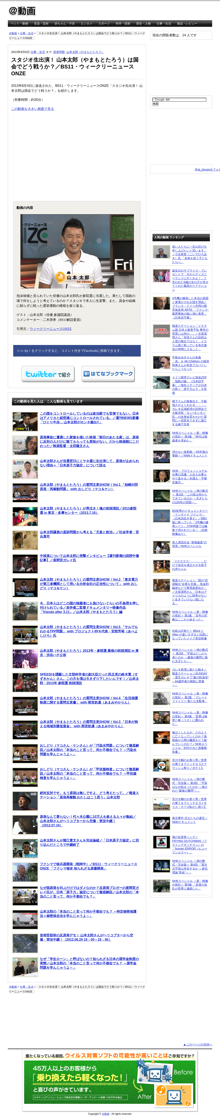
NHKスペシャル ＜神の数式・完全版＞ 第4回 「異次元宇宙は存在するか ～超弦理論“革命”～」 (180, 866)
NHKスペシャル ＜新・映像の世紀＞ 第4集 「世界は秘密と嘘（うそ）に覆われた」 (180, 718)
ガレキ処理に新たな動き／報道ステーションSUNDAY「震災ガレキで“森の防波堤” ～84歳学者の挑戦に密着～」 (181, 677)
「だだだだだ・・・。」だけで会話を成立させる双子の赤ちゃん (180, 566)
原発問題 (59, 52)
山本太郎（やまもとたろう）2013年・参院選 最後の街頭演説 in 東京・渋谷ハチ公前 (75, 659)
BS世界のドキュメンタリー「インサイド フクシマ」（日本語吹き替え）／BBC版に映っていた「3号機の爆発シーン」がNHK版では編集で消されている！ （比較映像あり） (180, 522)
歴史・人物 (143, 23)
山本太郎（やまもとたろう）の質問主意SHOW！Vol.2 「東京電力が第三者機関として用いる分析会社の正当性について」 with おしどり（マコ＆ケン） (75, 588)
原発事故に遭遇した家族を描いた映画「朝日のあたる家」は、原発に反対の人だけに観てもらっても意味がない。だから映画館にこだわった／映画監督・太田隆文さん (75, 445)
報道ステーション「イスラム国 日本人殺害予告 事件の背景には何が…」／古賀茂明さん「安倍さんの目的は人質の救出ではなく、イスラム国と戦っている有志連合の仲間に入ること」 (180, 337)
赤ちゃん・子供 (64, 23)
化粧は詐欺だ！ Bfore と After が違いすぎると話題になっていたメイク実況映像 (180, 636)
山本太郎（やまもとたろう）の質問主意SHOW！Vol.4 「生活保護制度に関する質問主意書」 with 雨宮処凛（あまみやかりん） (75, 706)
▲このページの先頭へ (197, 1044)
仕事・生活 (164, 23)
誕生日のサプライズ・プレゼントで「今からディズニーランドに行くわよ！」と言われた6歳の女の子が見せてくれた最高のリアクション (180, 280)
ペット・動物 (19, 23)
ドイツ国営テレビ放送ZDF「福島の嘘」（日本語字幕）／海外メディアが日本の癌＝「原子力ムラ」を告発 (180, 384)
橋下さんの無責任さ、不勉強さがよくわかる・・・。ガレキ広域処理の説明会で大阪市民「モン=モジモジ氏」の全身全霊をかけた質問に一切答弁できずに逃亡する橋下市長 (180, 412)
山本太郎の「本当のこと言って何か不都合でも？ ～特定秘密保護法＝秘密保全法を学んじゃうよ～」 (74, 920)
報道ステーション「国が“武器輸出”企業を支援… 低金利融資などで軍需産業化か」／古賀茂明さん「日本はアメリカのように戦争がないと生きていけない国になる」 (181, 591)
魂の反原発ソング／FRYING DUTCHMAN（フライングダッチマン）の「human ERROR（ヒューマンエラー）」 (180, 844)
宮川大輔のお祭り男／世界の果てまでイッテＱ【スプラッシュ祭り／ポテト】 (180, 765)
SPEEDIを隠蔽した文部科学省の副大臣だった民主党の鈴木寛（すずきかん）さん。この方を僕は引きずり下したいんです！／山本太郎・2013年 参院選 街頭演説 (75, 682)
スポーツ (104, 23)
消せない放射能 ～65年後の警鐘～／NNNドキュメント (180, 457)
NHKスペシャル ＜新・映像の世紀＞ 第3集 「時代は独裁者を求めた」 (180, 438)
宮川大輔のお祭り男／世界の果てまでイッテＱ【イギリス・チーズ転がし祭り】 (180, 804)
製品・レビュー (187, 23)
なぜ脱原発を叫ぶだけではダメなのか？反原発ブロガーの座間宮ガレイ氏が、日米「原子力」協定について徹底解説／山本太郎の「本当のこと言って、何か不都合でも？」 (75, 896)
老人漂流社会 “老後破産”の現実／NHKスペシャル (180, 547)
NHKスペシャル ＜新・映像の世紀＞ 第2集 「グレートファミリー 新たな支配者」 (180, 699)
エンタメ (86, 23)
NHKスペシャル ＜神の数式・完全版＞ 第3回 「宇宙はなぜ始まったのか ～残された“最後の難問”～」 (180, 784)
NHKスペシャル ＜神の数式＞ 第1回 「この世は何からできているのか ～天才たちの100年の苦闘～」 (180, 496)
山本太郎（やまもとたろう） (85, 52)
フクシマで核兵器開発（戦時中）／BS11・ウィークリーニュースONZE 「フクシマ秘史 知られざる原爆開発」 (74, 872)
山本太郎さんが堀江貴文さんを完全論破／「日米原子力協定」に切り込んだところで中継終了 (75, 848)
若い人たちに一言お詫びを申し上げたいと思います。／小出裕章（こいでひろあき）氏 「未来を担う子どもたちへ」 (180, 254)
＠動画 (13, 33)
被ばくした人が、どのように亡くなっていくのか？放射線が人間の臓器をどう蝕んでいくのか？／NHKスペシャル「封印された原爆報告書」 (180, 742)
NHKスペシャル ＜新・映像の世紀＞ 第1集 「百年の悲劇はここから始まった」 (180, 617)
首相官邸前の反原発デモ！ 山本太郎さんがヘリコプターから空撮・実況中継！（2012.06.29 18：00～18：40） (72, 943)
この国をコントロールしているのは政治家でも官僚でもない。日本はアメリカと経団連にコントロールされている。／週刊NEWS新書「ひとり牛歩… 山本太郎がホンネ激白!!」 (75, 422)
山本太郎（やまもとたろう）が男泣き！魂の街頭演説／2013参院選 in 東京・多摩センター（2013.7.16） (74, 516)
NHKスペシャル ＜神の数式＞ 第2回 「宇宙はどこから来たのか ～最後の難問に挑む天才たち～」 (180, 655)
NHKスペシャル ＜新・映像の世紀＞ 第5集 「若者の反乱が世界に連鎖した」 (180, 886)
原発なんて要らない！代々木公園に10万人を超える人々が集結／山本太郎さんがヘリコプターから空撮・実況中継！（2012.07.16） (74, 825)
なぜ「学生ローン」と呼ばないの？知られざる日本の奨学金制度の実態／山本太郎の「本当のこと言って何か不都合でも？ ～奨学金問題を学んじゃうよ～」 (75, 967)
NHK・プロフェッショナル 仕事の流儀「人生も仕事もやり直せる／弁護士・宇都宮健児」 (180, 476)
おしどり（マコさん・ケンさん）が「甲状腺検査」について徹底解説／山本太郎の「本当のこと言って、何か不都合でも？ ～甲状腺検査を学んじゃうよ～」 (75, 777)
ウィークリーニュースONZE (51, 329)
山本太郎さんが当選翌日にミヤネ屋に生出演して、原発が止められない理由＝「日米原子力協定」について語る (75, 469)
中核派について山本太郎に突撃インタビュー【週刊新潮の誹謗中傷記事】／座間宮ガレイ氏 (75, 564)
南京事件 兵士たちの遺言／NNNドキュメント (180, 823)
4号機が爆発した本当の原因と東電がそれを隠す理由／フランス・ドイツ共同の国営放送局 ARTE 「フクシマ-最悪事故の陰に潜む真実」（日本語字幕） (181, 307)
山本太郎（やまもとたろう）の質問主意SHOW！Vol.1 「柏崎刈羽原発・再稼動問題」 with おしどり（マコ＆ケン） (75, 493)
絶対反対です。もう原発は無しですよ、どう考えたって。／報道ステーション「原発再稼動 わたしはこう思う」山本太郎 (75, 801)
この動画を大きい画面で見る (32, 109)
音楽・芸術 (41, 23)
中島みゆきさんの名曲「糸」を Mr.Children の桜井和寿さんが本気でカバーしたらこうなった (181, 363)
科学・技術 (123, 23)
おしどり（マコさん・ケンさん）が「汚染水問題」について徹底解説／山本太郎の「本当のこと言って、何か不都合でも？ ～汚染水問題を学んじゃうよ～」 (75, 754)
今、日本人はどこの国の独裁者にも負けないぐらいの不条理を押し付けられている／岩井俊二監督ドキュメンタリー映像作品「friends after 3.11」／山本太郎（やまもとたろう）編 (75, 611)
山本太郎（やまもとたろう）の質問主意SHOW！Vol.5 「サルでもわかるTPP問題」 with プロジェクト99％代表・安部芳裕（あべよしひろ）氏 (75, 635)
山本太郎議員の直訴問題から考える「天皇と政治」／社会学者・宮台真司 (75, 540)
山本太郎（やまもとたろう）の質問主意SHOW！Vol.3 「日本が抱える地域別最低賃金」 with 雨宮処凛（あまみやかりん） (75, 730)
